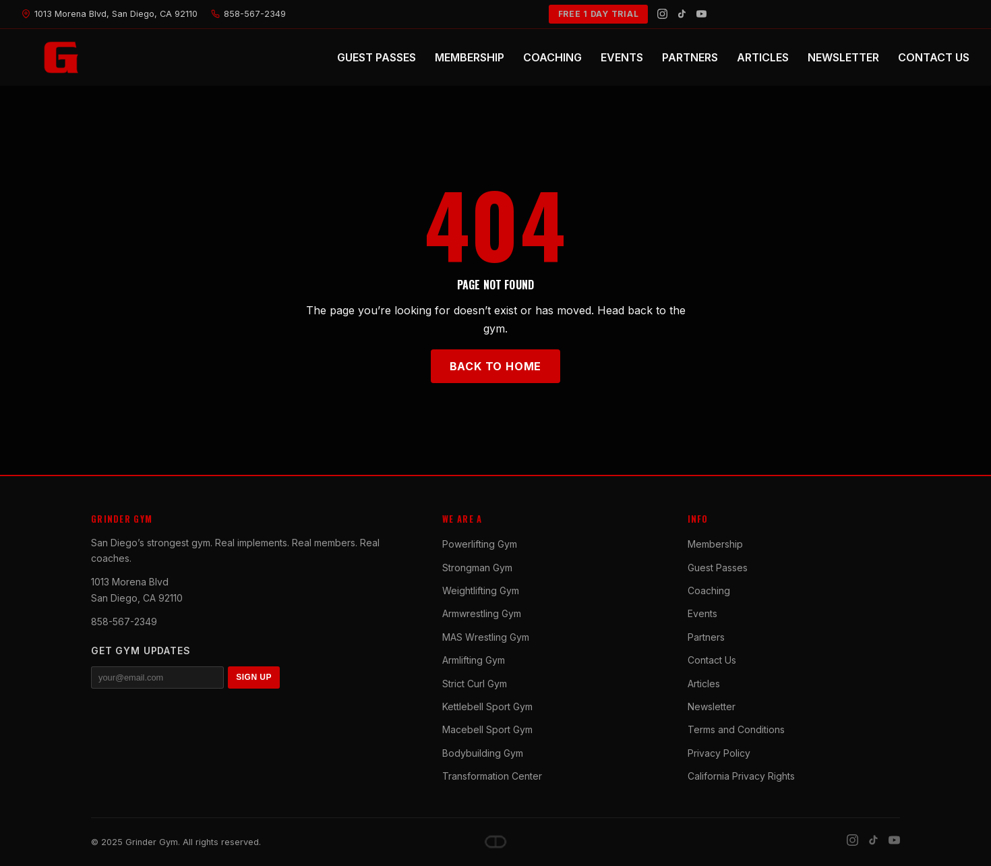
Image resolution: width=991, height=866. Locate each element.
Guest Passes (718, 567)
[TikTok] (682, 14)
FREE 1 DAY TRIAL (598, 14)
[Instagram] (662, 14)
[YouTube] (701, 14)
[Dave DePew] (495, 841)
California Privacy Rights (741, 776)
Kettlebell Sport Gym (487, 706)
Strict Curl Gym (474, 683)
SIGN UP (254, 677)
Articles (704, 683)
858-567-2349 (124, 621)
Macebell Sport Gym (487, 729)
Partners (706, 637)
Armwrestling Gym (481, 613)
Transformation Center (492, 776)
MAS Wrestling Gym (485, 637)
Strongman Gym (477, 567)
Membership (715, 544)
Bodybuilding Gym (482, 753)
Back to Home (496, 366)
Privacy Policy (719, 753)
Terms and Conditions (736, 729)
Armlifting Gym (473, 660)
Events (702, 613)
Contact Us (712, 660)
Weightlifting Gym (480, 590)
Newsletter (711, 706)
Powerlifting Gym (479, 544)
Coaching (709, 590)
